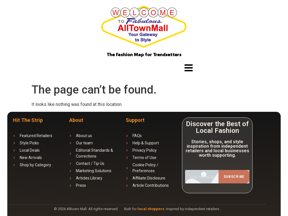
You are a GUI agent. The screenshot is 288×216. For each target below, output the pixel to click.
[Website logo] (144, 28)
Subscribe (234, 177)
